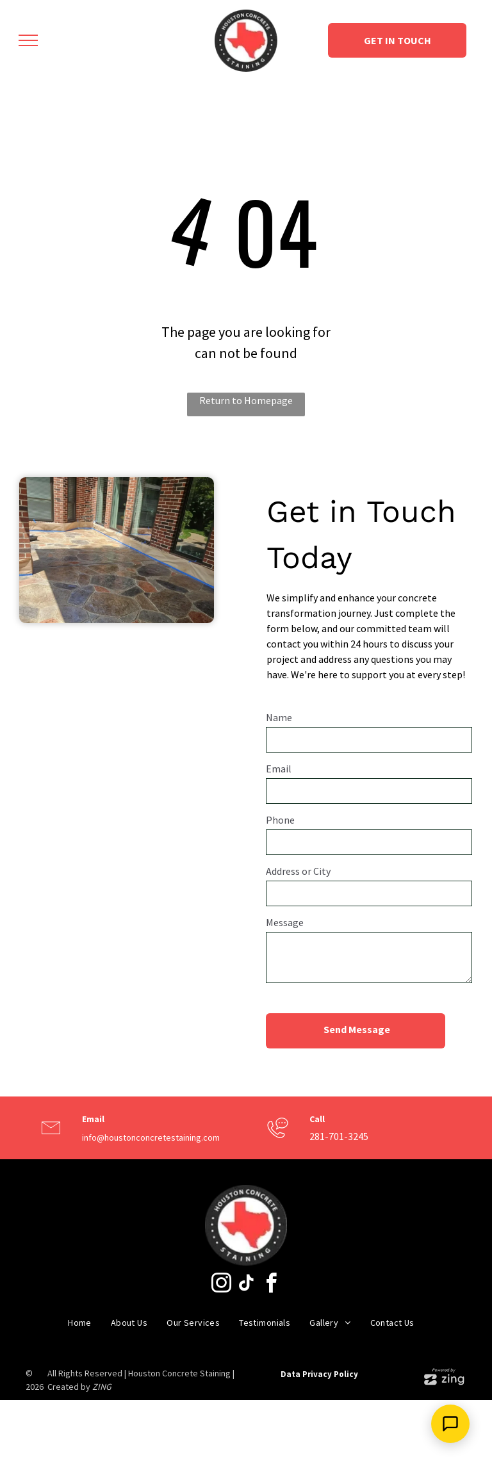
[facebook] (271, 1285)
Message (285, 922)
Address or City (298, 871)
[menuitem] (79, 1323)
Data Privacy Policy (319, 1374)
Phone (280, 819)
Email (278, 768)
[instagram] (221, 1285)
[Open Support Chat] (450, 1424)
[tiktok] (246, 1285)
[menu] (28, 40)
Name (279, 717)
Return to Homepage (246, 400)
